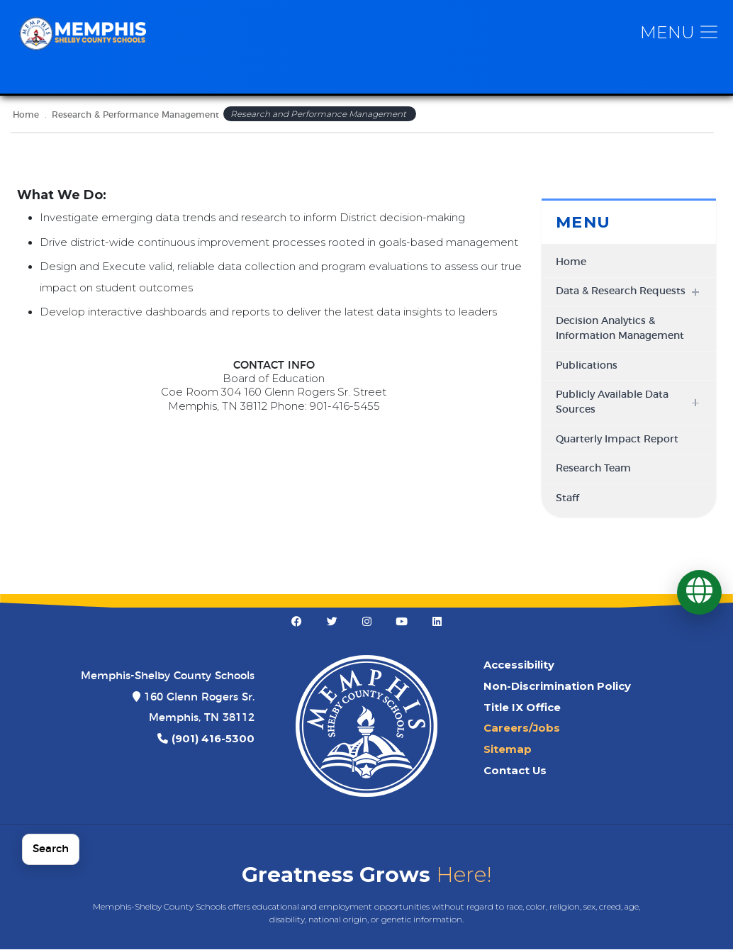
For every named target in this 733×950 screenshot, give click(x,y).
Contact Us (515, 771)
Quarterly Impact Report (617, 440)
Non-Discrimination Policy (557, 687)
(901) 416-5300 (213, 739)
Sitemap (507, 750)
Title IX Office (522, 708)
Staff (567, 499)
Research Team (593, 470)
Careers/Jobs (521, 729)
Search (51, 849)
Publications (586, 366)
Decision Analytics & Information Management (620, 330)
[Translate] (699, 592)
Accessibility (518, 665)
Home (26, 115)
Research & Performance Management (135, 115)
